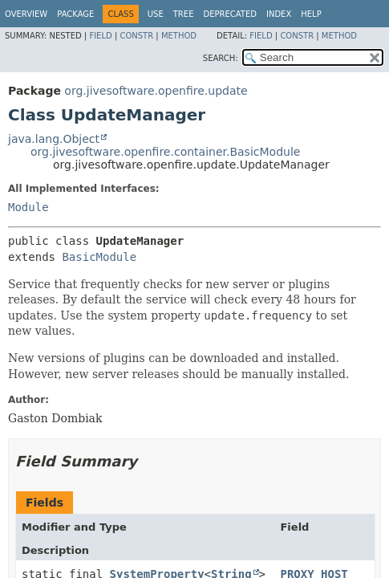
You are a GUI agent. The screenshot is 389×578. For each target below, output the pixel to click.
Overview (26, 14)
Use (156, 14)
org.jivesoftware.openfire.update (155, 90)
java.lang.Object (53, 138)
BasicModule (99, 256)
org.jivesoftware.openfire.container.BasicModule (165, 151)
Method (179, 35)
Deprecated (230, 14)
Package (75, 14)
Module (28, 207)
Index (278, 14)
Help (311, 14)
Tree (183, 14)
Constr (136, 35)
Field (100, 35)
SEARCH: (220, 58)
